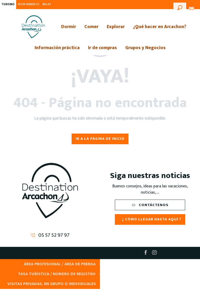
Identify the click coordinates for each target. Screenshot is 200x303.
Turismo (8, 4)
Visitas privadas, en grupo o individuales (51, 283)
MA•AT (46, 4)
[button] (179, 7)
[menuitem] (33, 26)
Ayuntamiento (28, 4)
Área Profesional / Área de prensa (60, 264)
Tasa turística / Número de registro (57, 274)
